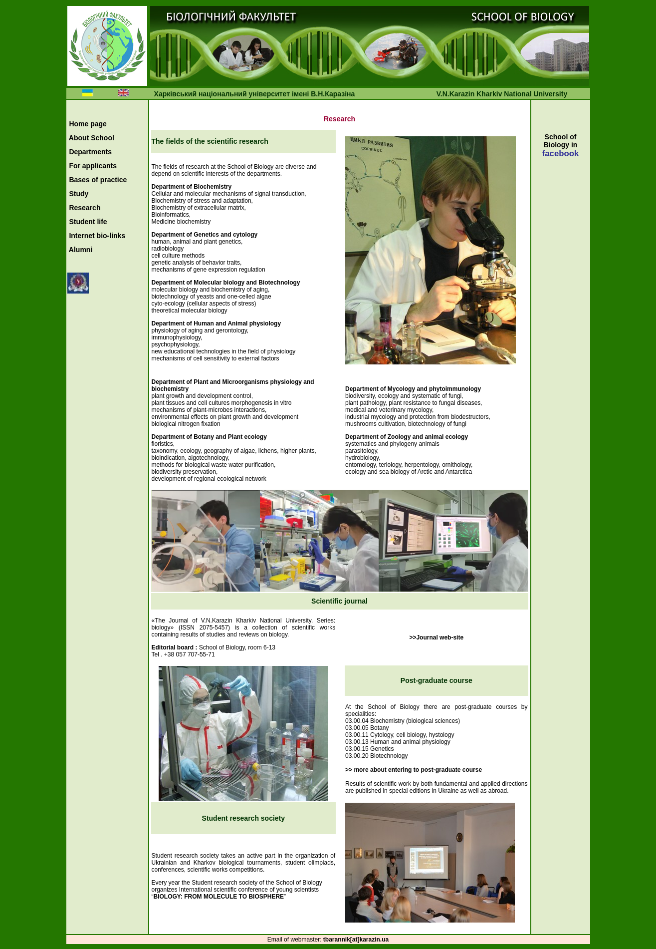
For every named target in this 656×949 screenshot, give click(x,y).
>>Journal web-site (436, 637)
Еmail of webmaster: (295, 939)
